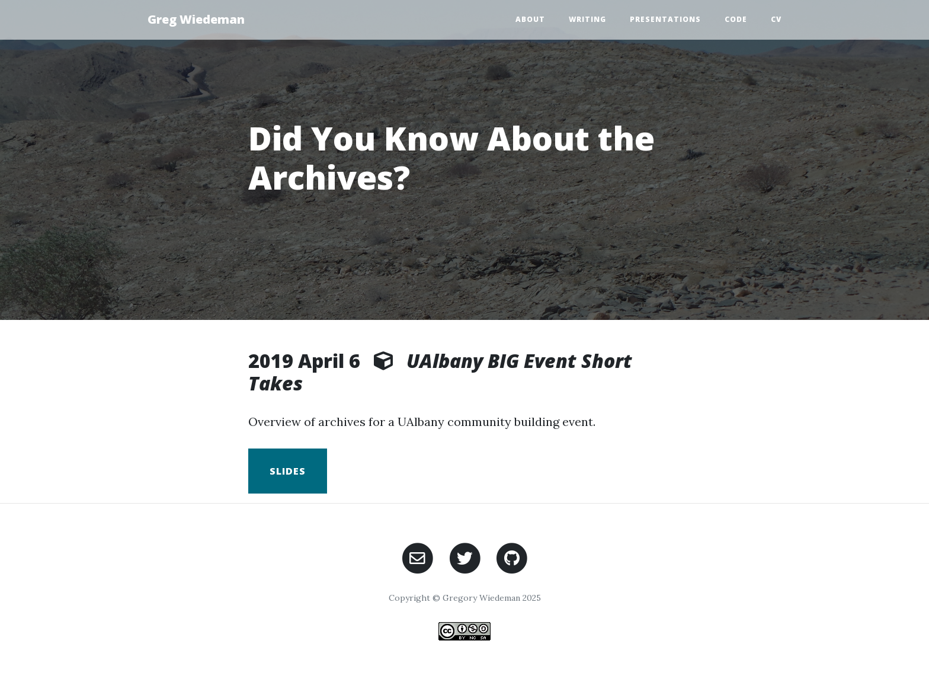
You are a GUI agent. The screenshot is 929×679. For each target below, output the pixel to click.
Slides (288, 471)
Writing (587, 19)
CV (776, 19)
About (530, 19)
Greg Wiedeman (196, 19)
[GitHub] (511, 556)
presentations (665, 19)
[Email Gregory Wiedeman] (417, 556)
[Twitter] (465, 556)
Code (736, 19)
